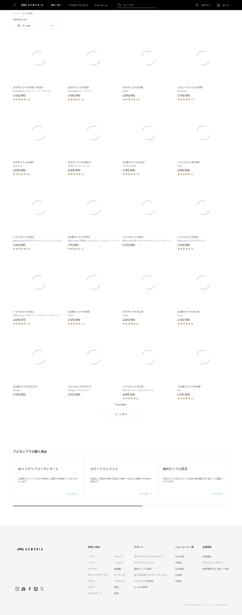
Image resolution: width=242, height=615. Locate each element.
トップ (16, 13)
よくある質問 (141, 587)
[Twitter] (42, 589)
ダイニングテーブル (98, 574)
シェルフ (118, 562)
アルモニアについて (78, 5)
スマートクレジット (144, 562)
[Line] (36, 589)
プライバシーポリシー (213, 562)
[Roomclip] (23, 589)
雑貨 (116, 587)
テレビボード (95, 593)
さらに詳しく (72, 493)
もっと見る (121, 414)
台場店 (178, 562)
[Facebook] (29, 589)
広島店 (178, 581)
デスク (91, 581)
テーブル (92, 568)
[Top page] (32, 7)
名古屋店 (179, 568)
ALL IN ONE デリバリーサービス (150, 574)
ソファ (91, 556)
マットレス (119, 574)
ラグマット (119, 581)
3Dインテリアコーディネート (149, 556)
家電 (116, 593)
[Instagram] (17, 589)
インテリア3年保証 (143, 581)
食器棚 (117, 568)
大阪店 (178, 574)
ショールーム (100, 5)
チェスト (118, 556)
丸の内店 (179, 556)
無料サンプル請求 (143, 568)
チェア (91, 587)
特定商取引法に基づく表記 (215, 568)
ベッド (91, 562)
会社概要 (206, 556)
